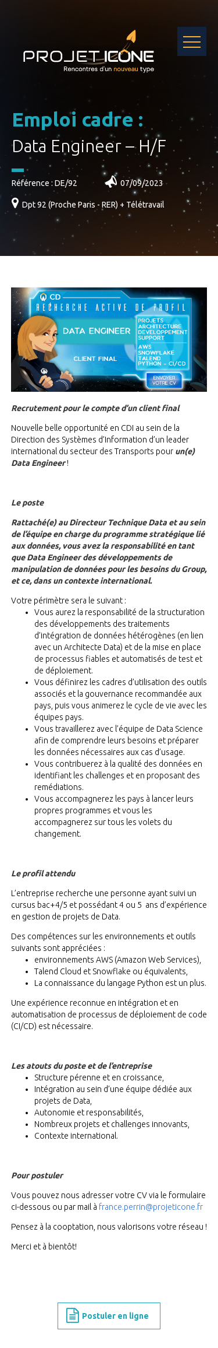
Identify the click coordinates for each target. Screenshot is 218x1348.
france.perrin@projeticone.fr (151, 1207)
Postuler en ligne (107, 1315)
